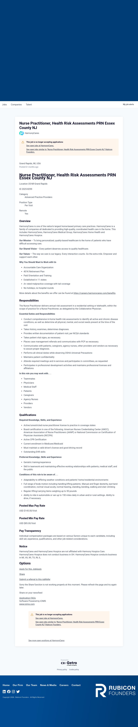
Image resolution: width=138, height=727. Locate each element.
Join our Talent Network (69, 90)
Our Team (31, 685)
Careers (64, 685)
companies (16, 104)
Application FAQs (27, 598)
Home (6, 685)
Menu (115, 3)
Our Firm (18, 685)
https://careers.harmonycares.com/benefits (94, 293)
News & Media (48, 685)
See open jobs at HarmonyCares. (40, 146)
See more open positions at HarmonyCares (46, 640)
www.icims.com (27, 604)
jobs (4, 104)
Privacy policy (62, 670)
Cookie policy (74, 670)
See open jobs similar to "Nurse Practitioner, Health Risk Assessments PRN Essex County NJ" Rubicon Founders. (69, 150)
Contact (76, 685)
